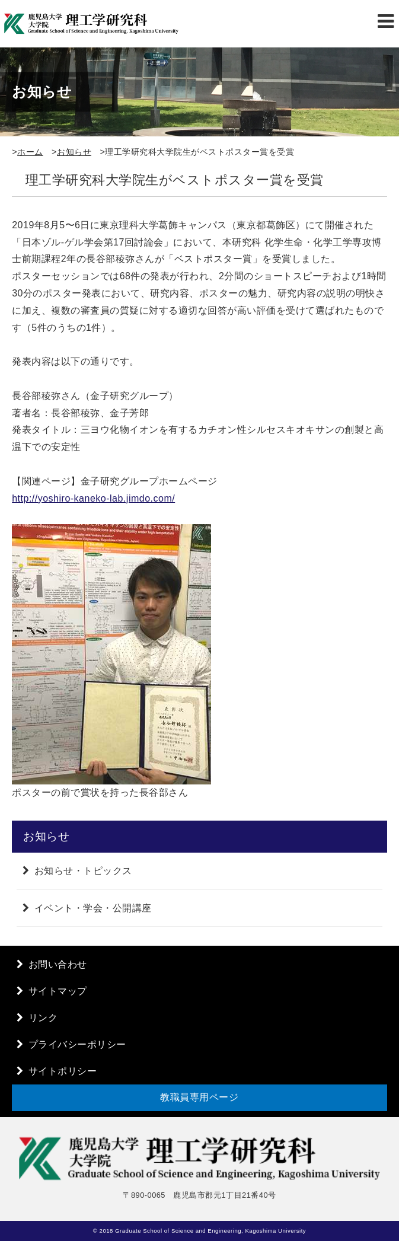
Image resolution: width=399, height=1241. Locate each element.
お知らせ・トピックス (83, 871)
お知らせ (74, 152)
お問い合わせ (57, 964)
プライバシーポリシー (77, 1044)
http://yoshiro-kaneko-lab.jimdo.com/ (93, 498)
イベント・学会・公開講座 (93, 908)
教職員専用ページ (199, 1097)
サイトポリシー (62, 1071)
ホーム (30, 152)
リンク (43, 1018)
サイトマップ (57, 991)
